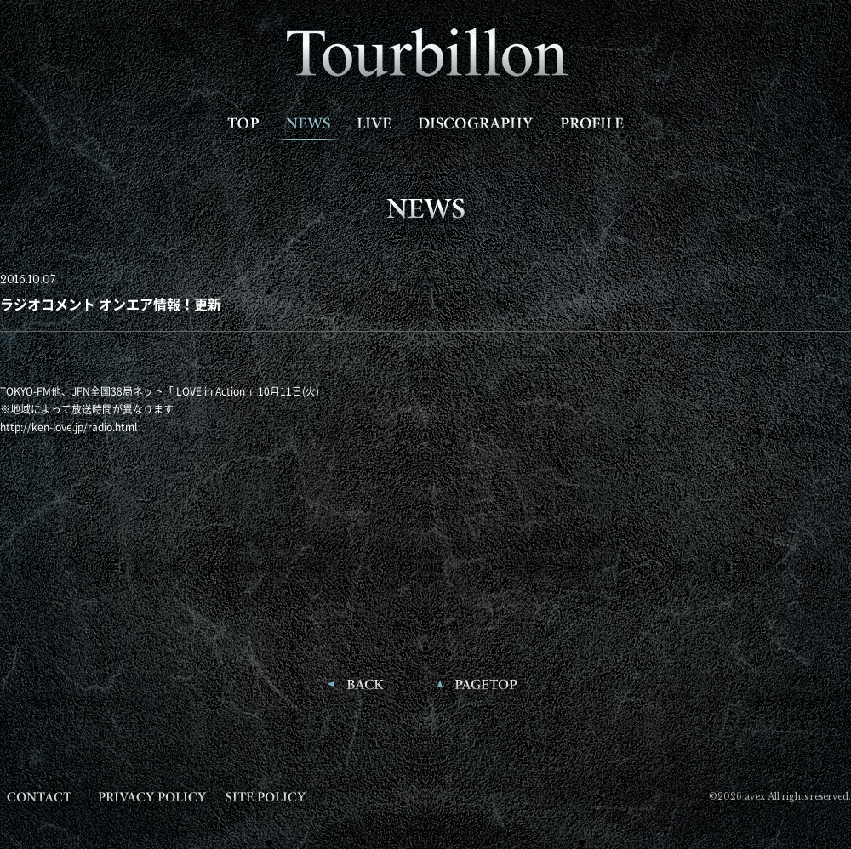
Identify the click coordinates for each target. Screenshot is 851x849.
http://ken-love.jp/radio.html (68, 427)
